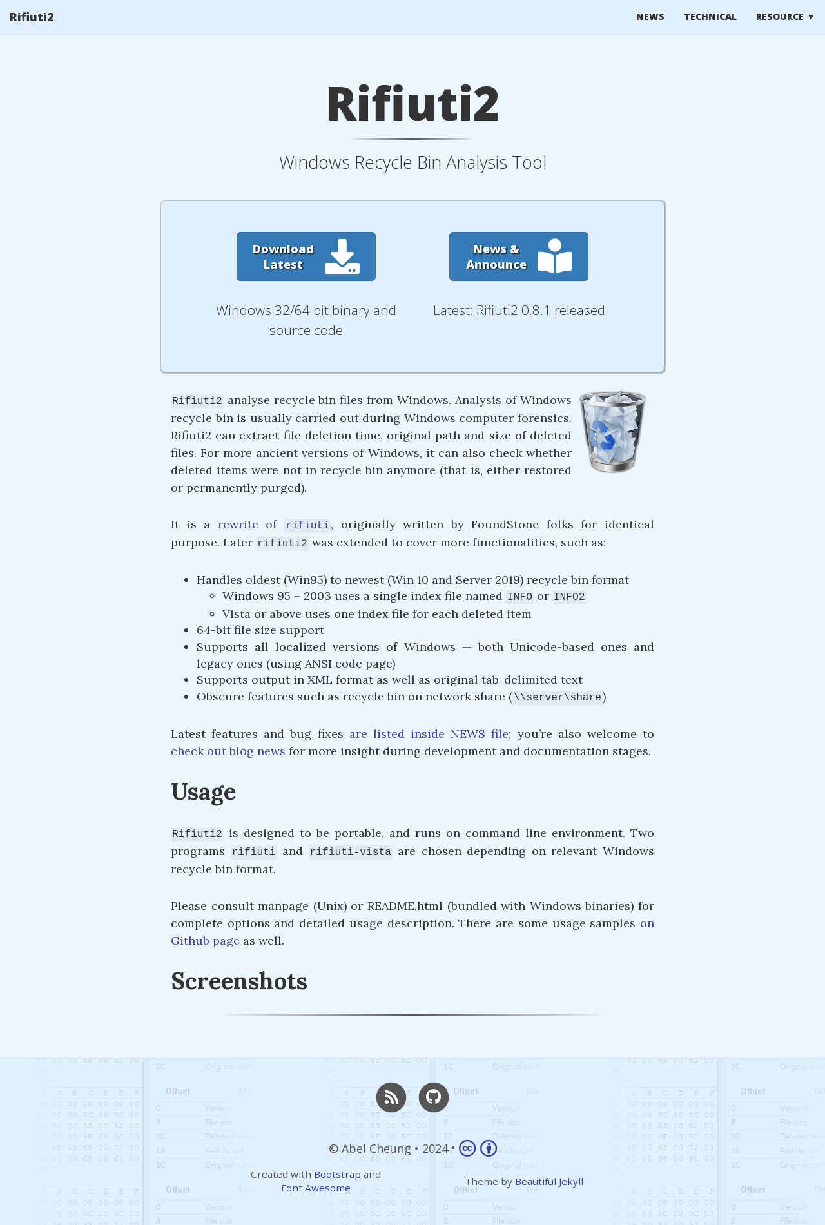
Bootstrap (337, 1174)
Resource (780, 29)
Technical (710, 29)
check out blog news (228, 751)
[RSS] (391, 1096)
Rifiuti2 (32, 29)
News (650, 29)
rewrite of (274, 524)
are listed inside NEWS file (429, 733)
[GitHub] (433, 1096)
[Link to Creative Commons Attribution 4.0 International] (478, 1148)
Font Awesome (316, 1187)
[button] (306, 256)
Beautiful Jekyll (549, 1181)
